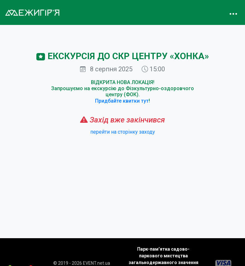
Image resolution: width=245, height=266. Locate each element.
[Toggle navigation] (233, 12)
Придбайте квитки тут (122, 101)
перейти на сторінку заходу (122, 132)
